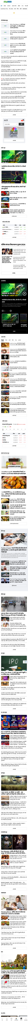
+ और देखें (14, 140)
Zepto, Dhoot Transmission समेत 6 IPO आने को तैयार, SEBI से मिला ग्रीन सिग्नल (17, 32)
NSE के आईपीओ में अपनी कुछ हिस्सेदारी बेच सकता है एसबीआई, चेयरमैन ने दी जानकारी (18, 51)
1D (2, 429)
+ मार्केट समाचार (14, 216)
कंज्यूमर (2, 340)
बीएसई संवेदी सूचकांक (7, 424)
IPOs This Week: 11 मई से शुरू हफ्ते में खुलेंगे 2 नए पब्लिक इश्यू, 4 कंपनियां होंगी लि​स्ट (17, 26)
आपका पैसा (14, 5)
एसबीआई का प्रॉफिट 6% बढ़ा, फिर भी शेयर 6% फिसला (18, 192)
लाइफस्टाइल (25, 8)
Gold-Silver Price (4, 8)
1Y (21, 429)
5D (6, 429)
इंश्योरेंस (19, 340)
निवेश (6, 340)
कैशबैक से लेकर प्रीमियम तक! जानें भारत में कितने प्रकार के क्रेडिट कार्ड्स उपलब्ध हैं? (17, 524)
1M (10, 429)
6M (18, 429)
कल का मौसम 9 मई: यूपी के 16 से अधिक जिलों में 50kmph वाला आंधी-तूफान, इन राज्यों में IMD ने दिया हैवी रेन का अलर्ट (13, 110)
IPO (22, 5)
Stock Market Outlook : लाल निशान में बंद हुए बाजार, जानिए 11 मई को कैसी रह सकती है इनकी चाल (13, 88)
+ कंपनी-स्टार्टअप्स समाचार (14, 535)
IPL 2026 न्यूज (4, 724)
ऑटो (21, 8)
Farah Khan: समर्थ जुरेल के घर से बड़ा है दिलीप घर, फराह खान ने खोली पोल (18, 362)
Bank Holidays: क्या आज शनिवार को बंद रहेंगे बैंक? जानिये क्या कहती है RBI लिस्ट (18, 356)
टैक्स (16, 340)
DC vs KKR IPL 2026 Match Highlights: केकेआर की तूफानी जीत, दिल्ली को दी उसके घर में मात (13, 79)
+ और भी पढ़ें (14, 415)
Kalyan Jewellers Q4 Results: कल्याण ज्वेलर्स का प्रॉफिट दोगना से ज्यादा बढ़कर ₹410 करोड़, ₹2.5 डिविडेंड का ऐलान (17, 211)
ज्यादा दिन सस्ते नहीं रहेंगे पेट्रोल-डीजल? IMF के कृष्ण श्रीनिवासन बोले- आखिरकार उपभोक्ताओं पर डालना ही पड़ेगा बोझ (18, 518)
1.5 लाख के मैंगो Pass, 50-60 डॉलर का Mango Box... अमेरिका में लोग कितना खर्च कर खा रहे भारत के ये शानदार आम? (13, 505)
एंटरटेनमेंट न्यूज (4, 844)
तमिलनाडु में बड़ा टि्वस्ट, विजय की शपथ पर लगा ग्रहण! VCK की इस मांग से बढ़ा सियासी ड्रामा (14, 66)
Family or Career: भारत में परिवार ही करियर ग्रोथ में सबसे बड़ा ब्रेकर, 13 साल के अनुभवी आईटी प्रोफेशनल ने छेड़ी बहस (14, 561)
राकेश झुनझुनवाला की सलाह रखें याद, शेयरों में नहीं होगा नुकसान (13, 187)
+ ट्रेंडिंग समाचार (14, 597)
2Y (25, 429)
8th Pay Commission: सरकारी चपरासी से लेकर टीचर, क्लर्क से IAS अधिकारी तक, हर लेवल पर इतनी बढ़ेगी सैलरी (18, 375)
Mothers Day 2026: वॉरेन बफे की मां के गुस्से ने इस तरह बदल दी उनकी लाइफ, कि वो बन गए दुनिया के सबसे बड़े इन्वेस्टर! (18, 381)
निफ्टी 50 (4, 449)
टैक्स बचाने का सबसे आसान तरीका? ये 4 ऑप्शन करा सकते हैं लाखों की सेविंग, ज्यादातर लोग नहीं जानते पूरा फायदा (18, 369)
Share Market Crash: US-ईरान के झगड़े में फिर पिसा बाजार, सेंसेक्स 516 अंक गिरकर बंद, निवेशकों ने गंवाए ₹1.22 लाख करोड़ (13, 101)
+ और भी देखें (14, 237)
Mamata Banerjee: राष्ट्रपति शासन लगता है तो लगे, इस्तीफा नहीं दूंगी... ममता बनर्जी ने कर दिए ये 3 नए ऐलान (19, 267)
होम (1, 5)
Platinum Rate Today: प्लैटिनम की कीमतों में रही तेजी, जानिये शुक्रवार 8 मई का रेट (18, 397)
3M (14, 429)
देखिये (21, 124)
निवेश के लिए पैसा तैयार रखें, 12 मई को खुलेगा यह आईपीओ (18, 198)
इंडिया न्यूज (3, 606)
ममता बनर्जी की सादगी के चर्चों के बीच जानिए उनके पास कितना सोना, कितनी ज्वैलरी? (13, 83)
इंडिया (19, 5)
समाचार (8, 5)
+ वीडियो (14, 331)
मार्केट (5, 5)
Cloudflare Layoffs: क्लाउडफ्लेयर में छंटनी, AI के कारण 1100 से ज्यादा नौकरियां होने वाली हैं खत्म (13, 484)
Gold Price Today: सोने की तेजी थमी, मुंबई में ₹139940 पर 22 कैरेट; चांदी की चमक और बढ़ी (17, 45)
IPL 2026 (11, 8)
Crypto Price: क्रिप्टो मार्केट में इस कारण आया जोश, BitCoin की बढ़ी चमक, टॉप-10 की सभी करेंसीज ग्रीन (17, 512)
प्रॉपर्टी (9, 340)
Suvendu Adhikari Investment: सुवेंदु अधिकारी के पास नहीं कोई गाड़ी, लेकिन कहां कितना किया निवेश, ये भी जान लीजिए (13, 97)
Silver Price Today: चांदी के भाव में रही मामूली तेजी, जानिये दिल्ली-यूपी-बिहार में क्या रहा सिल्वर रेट (18, 403)
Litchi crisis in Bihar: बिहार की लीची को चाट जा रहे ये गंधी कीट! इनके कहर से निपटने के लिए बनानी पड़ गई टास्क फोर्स (14, 92)
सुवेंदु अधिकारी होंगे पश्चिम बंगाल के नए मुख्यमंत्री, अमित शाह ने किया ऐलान (13, 106)
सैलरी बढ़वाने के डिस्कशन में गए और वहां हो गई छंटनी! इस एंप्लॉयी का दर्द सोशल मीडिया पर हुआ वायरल (18, 580)
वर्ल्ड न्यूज (3, 785)
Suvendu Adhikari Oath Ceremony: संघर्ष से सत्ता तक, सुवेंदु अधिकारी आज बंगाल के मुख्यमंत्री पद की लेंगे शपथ (13, 61)
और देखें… (14, 273)
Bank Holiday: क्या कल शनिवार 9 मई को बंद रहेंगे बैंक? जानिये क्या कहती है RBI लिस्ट (18, 391)
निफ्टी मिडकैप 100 (6, 453)
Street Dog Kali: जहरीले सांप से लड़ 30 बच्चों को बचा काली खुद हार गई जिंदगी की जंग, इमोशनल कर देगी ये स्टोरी (18, 574)
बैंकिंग (13, 340)
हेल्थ (2, 963)
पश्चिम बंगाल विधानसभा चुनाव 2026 (13, 244)
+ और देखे (14, 114)
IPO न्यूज (2, 665)
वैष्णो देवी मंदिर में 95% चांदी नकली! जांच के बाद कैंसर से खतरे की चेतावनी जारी (18, 586)
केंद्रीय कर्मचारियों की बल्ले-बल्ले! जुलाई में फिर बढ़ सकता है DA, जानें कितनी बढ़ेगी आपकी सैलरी (17, 385)
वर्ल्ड (15, 8)
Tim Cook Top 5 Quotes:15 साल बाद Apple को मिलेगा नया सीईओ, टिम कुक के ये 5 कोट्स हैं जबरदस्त (18, 592)
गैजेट (18, 8)
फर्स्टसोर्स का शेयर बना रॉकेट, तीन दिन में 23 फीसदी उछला (13, 167)
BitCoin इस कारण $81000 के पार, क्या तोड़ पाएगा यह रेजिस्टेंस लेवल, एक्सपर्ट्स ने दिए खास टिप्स (18, 530)
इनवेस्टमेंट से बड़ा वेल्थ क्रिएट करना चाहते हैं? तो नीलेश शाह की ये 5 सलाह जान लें (18, 38)
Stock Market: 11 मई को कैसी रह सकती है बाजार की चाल (18, 204)
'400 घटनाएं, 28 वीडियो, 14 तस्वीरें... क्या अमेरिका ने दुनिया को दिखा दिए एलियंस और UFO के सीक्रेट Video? (13, 70)
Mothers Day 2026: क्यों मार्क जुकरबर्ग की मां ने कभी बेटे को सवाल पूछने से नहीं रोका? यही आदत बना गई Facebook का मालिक (18, 351)
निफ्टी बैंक (4, 451)
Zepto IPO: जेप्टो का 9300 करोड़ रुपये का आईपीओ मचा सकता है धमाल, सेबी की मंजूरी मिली (14, 57)
